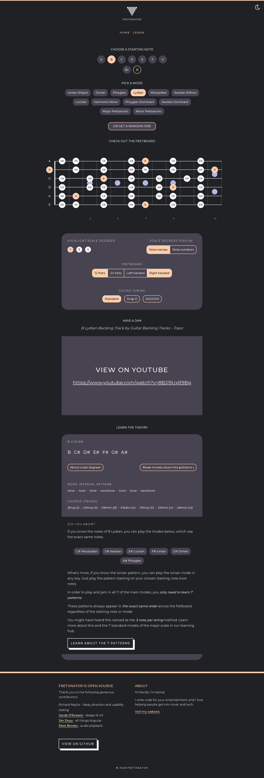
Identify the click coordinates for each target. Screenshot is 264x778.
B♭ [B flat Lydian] (127, 70)
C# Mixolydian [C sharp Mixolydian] (86, 551)
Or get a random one (132, 126)
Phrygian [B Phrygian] (119, 92)
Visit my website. (147, 711)
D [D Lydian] (132, 59)
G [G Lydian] (163, 59)
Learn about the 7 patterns (100, 643)
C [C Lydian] (122, 59)
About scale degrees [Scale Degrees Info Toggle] (85, 467)
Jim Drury (66, 720)
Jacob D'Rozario (71, 715)
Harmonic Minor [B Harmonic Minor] (106, 102)
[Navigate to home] (132, 13)
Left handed (135, 273)
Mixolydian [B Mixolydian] (159, 92)
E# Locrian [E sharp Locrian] (136, 551)
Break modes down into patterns (168, 467)
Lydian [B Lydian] (138, 92)
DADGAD (152, 299)
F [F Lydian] (152, 59)
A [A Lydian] (101, 59)
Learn (138, 32)
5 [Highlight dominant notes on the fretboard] (88, 249)
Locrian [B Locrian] (81, 102)
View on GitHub (78, 744)
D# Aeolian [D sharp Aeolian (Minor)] (113, 551)
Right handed (159, 273)
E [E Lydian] (142, 59)
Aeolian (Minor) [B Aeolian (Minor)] (185, 92)
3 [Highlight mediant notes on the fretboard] (79, 249)
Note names (158, 249)
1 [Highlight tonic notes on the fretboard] (70, 249)
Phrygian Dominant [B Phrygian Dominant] (139, 102)
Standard (112, 299)
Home (125, 32)
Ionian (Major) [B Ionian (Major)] (78, 92)
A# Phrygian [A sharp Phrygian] (132, 560)
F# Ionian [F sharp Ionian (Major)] (159, 551)
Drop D (132, 299)
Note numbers (183, 249)
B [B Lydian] (111, 59)
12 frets (100, 273)
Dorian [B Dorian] (100, 92)
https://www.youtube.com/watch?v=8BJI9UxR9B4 (132, 383)
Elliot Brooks (68, 725)
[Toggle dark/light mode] (257, 7)
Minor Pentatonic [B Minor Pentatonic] (149, 111)
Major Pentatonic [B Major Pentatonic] (115, 111)
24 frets (116, 273)
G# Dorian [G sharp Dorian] (180, 551)
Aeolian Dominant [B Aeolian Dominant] (175, 102)
